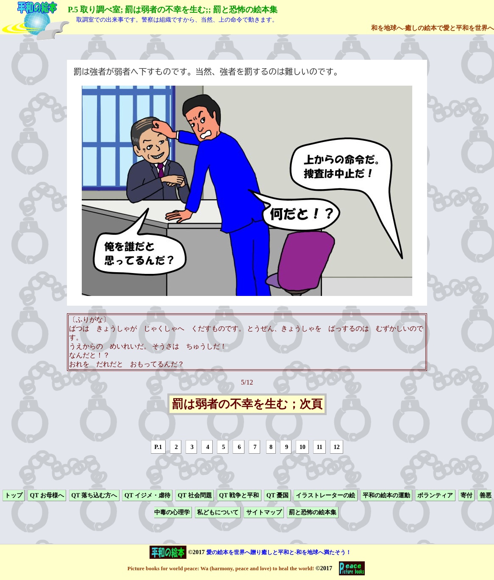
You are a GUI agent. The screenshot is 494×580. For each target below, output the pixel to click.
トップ (13, 495)
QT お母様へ (47, 495)
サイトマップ (264, 512)
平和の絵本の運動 (386, 495)
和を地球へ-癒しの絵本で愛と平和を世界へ (432, 27)
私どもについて (218, 512)
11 (319, 446)
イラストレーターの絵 (325, 495)
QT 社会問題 (194, 495)
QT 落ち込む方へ (94, 495)
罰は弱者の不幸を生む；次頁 (247, 404)
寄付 (466, 495)
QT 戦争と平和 (239, 495)
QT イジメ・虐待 (147, 495)
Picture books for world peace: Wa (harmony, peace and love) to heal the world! (221, 568)
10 (302, 446)
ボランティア (435, 495)
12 (336, 446)
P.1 (158, 446)
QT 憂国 (277, 495)
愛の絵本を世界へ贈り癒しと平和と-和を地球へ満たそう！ (278, 552)
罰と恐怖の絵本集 (312, 512)
